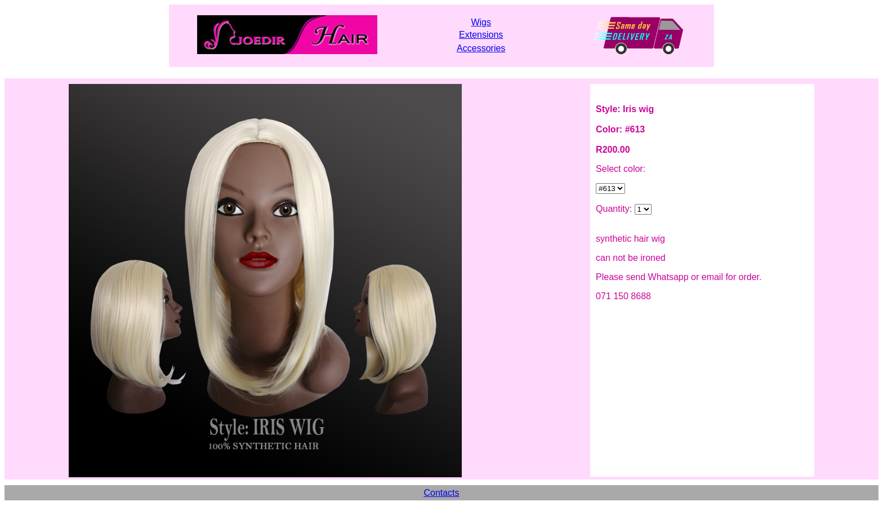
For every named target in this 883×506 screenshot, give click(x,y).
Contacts (441, 493)
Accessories (481, 48)
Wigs (481, 22)
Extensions (481, 34)
